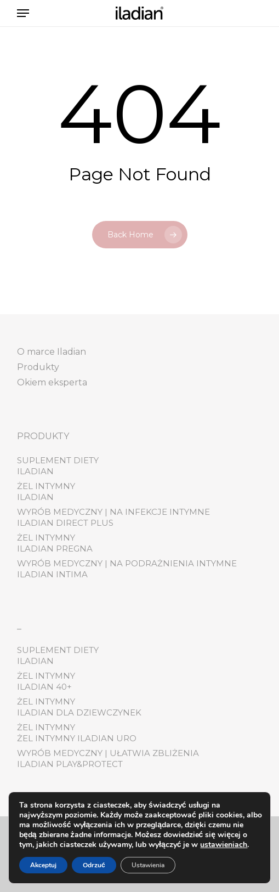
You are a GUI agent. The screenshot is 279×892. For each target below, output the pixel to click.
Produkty (38, 367)
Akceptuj (43, 865)
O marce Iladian (51, 351)
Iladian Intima (52, 574)
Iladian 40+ (44, 686)
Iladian (35, 471)
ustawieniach (223, 845)
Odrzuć (94, 865)
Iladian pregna (55, 548)
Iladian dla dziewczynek (79, 712)
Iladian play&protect (70, 764)
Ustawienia (148, 865)
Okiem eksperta (52, 382)
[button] (23, 13)
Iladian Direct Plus (65, 523)
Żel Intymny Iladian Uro (76, 738)
